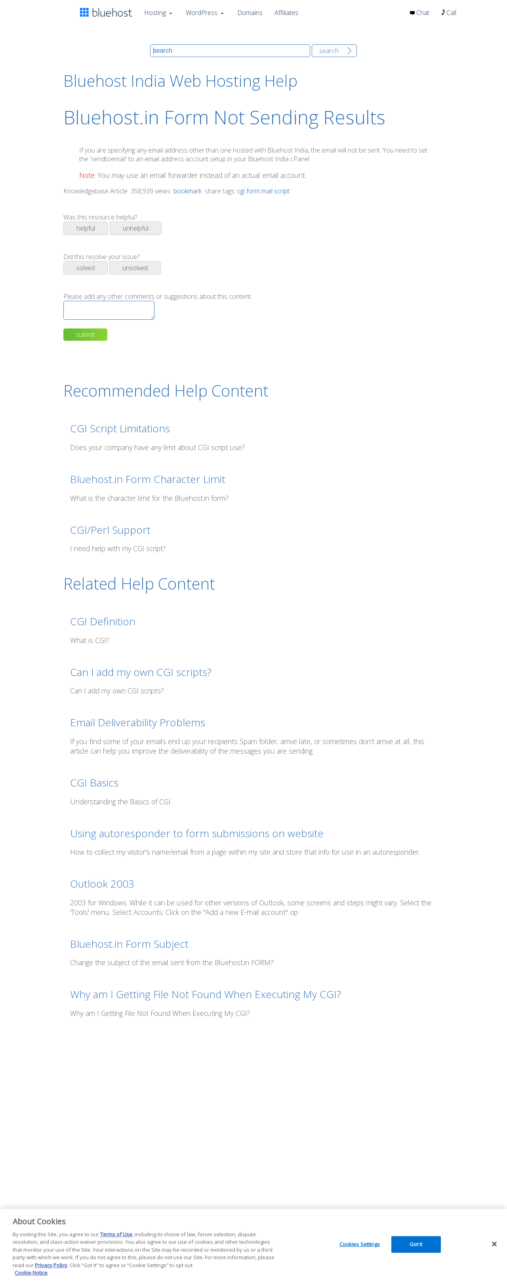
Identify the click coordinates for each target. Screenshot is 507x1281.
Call (448, 12)
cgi (241, 191)
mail (267, 191)
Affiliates (286, 12)
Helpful (85, 228)
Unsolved (135, 267)
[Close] (494, 1243)
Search (329, 50)
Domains (250, 12)
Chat (419, 12)
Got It (416, 1244)
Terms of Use (116, 1234)
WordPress (201, 12)
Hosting (155, 12)
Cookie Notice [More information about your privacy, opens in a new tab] (31, 1272)
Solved (85, 267)
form (253, 191)
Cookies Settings (359, 1244)
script (282, 191)
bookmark (187, 191)
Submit (85, 337)
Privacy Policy (51, 1265)
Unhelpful (136, 228)
